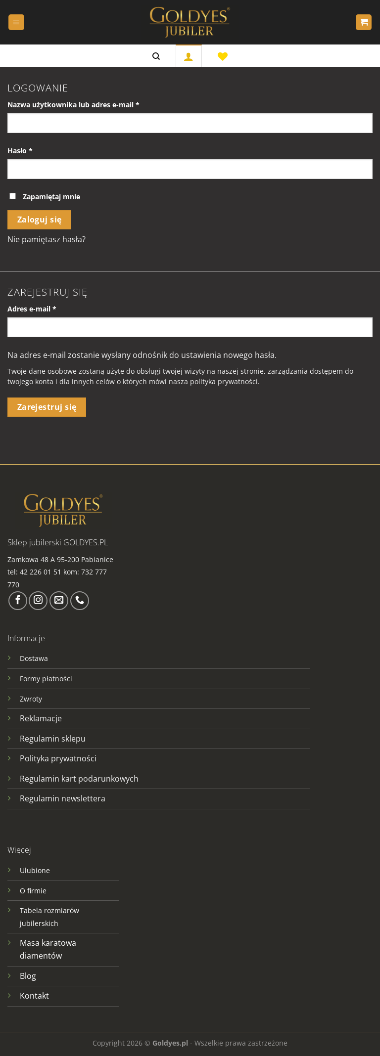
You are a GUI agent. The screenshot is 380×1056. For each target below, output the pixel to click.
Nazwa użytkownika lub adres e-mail (92, 104)
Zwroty (31, 699)
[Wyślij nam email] (58, 600)
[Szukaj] (156, 56)
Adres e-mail (50, 308)
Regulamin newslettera (62, 798)
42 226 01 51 (40, 571)
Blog (28, 975)
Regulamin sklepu (53, 738)
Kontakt (34, 995)
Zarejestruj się (47, 406)
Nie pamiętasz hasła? (46, 239)
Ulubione (35, 870)
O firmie (33, 890)
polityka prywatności (224, 381)
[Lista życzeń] (223, 55)
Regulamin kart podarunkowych (80, 778)
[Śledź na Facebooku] (17, 600)
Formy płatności (46, 678)
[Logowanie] (188, 55)
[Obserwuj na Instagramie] (38, 600)
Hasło (38, 150)
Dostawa (34, 658)
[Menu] (16, 22)
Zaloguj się (39, 219)
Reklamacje (41, 718)
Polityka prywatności (58, 758)
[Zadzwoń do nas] (79, 600)
